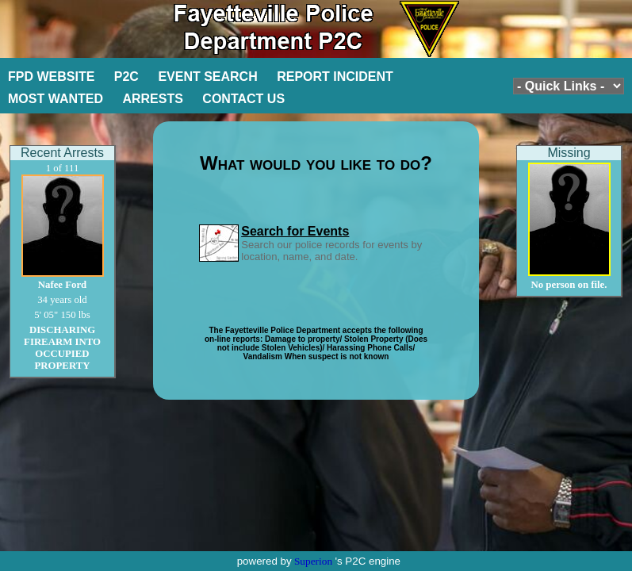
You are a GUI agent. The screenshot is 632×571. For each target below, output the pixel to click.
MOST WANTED (55, 98)
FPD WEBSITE (51, 76)
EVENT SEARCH (207, 76)
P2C (126, 76)
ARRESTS (152, 98)
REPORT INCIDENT (335, 76)
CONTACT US (243, 98)
